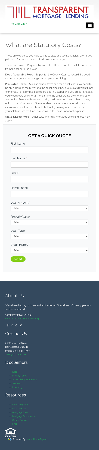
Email (15, 173)
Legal (15, 371)
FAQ (14, 424)
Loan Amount (20, 202)
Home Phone (20, 188)
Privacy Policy (19, 375)
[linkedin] (11, 325)
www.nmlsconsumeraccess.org (22, 318)
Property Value (21, 216)
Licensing (17, 387)
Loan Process (19, 408)
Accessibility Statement (24, 379)
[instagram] (20, 325)
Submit (18, 259)
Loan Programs (20, 404)
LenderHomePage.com (38, 439)
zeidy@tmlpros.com (16, 354)
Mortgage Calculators (23, 416)
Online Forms (19, 420)
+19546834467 (19, 23)
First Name (18, 143)
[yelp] (15, 325)
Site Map (16, 383)
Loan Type (18, 230)
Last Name (19, 158)
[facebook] (7, 325)
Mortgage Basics (21, 412)
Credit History (20, 244)
